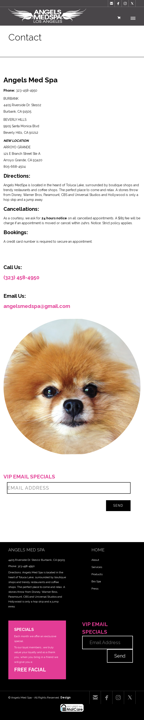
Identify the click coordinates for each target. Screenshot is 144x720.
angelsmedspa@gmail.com (36, 306)
